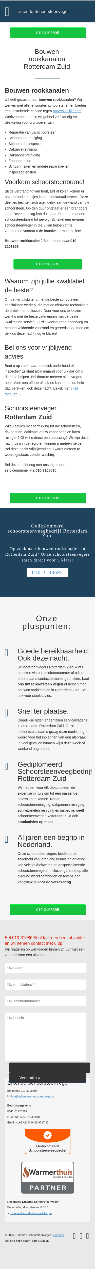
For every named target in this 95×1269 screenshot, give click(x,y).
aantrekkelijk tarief (67, 111)
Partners (58, 1234)
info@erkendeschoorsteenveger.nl (32, 1096)
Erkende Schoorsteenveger (43, 11)
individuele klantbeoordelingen (31, 1213)
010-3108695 (47, 32)
